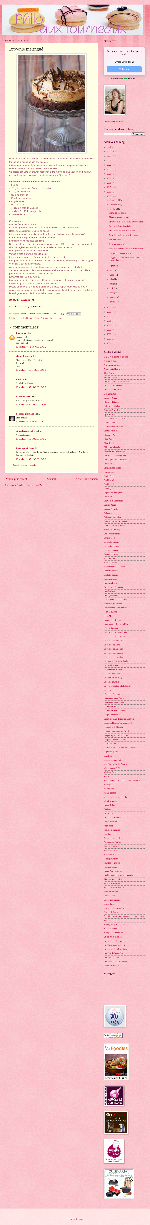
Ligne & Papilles (111, 752)
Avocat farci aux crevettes (120, 253)
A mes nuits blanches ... (114, 369)
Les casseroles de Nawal (114, 702)
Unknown (20, 333)
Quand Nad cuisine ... (113, 871)
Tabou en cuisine (111, 920)
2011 (109, 321)
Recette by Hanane (112, 883)
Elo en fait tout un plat (113, 529)
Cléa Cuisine (109, 464)
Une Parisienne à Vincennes (115, 961)
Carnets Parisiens (111, 431)
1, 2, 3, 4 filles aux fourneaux (116, 357)
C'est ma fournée (111, 422)
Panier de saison (110, 822)
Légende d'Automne (112, 694)
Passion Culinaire (111, 846)
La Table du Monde (112, 673)
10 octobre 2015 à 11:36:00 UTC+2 (31, 370)
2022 (109, 165)
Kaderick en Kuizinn (112, 620)
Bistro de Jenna (110, 398)
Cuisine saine (109, 513)
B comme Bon (110, 394)
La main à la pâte (111, 665)
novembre (114, 204)
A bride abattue (110, 361)
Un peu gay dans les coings (115, 949)
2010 (109, 325)
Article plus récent (16, 478)
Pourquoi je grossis (112, 863)
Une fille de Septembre (113, 953)
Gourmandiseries (111, 583)
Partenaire (44, 318)
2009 (109, 330)
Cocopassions (109, 472)
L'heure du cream (111, 628)
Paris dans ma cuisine (113, 838)
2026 (109, 147)
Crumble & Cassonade (113, 501)
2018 (109, 183)
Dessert (29, 318)
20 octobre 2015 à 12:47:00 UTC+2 (31, 459)
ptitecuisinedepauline (25, 431)
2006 (109, 343)
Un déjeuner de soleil (113, 937)
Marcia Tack (109, 789)
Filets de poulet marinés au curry (122, 217)
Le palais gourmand (25, 414)
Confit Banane (110, 476)
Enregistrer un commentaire (24, 465)
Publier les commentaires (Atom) (31, 485)
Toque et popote (110, 929)
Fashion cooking (111, 554)
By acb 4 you (109, 414)
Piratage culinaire (111, 859)
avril (112, 288)
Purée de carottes (116, 239)
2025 (109, 151)
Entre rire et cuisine (112, 534)
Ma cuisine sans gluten (113, 760)
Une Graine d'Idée (111, 957)
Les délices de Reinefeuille (115, 710)
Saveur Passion (110, 904)
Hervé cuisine (109, 591)
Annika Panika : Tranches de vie (117, 381)
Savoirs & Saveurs (111, 912)
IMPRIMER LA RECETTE (22, 300)
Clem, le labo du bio (112, 468)
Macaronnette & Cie (112, 768)
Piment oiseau (110, 854)
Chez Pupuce (109, 439)
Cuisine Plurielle (111, 509)
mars (112, 293)
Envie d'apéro (109, 538)
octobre (113, 209)
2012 (109, 316)
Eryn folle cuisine (111, 542)
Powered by (124, 78)
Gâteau (36, 318)
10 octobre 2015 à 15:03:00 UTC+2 (31, 387)
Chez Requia (109, 443)
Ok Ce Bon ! (109, 813)
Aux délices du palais (113, 390)
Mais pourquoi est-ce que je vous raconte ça (122, 780)
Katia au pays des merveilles (116, 624)
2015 (109, 196)
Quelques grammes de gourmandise (119, 875)
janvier (113, 302)
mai (111, 284)
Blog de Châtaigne (111, 402)
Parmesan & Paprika (112, 842)
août (112, 270)
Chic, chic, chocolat (112, 447)
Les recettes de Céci (112, 743)
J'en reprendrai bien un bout (115, 608)
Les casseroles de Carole (114, 698)
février (113, 297)
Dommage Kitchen (24, 448)
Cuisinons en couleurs (113, 517)
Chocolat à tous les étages (114, 451)
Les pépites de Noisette (113, 727)
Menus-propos (110, 793)
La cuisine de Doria (112, 645)
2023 (109, 160)
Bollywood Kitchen (112, 406)
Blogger (79, 1219)
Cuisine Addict (110, 505)
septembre (114, 266)
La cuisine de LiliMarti (113, 649)
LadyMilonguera (23, 396)
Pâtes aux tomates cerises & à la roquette (126, 249)
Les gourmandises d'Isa (113, 715)
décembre (114, 200)
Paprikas (107, 834)
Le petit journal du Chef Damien (117, 686)
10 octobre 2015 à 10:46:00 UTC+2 (31, 347)
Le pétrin (107, 690)
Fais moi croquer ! (111, 550)
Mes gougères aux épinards (115, 797)
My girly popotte (111, 801)
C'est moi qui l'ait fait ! (113, 427)
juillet (112, 275)
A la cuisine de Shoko (113, 365)
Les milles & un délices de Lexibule (119, 719)
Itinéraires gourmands (113, 604)
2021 (109, 169)
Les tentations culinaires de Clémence (119, 747)
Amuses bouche (110, 377)
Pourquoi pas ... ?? (111, 867)
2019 (109, 178)
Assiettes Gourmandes (113, 385)
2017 (109, 187)
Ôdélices (107, 809)
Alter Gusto (109, 373)
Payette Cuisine (110, 850)
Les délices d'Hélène (112, 706)
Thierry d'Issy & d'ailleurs (115, 924)
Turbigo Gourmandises (113, 933)
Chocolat (21, 318)
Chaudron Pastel (111, 435)
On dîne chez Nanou (112, 818)
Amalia (19, 379)
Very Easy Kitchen (111, 966)
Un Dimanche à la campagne (116, 941)
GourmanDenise (110, 579)
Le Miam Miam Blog (113, 678)
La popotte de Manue (113, 669)
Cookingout (109, 488)
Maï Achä (108, 776)
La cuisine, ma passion (113, 657)
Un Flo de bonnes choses (114, 945)
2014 (109, 307)
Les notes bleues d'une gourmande (118, 723)
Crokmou (108, 497)
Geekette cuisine (111, 575)
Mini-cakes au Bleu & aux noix (122, 231)
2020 (109, 174)
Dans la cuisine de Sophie (114, 525)
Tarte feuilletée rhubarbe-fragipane (123, 235)
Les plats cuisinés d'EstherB (115, 739)
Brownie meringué (117, 244)
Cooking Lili (109, 484)
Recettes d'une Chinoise (114, 887)
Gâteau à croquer (111, 571)
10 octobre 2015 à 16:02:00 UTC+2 (31, 404)
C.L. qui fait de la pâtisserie (115, 418)
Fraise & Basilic (110, 562)
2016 (109, 192)
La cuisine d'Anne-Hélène (114, 636)
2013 (109, 312)
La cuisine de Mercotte (113, 653)
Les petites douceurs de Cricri (116, 731)
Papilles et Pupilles (112, 830)
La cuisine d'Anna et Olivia (115, 632)
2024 (109, 156)
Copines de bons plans (113, 493)
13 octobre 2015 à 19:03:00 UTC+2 (31, 439)
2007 (109, 339)
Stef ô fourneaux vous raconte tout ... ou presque (124, 916)
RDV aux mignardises (113, 879)
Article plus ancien (87, 478)
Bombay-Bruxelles (112, 410)
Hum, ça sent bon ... (112, 595)
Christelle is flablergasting (115, 455)
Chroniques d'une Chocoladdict (117, 460)
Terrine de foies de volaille (120, 226)
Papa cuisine (109, 826)
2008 (109, 334)
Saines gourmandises (112, 900)
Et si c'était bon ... (111, 546)
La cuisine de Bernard (113, 641)
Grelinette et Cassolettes (114, 587)
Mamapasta (108, 785)
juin (111, 279)
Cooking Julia (109, 480)
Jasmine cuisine (110, 612)
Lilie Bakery (109, 756)
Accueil (51, 478)
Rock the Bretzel (111, 891)
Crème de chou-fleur (117, 213)
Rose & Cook (109, 896)
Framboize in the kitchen (114, 566)
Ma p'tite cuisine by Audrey (115, 764)
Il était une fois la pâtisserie (115, 599)
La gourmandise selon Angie (116, 661)
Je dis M (107, 616)
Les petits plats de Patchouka (116, 735)
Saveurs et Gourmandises (114, 908)
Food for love (109, 558)
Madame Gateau (111, 772)
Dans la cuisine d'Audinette (115, 521)
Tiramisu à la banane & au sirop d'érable (126, 222)
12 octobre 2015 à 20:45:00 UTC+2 (31, 422)
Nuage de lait (109, 805)
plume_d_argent (23, 356)
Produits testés (56, 318)
